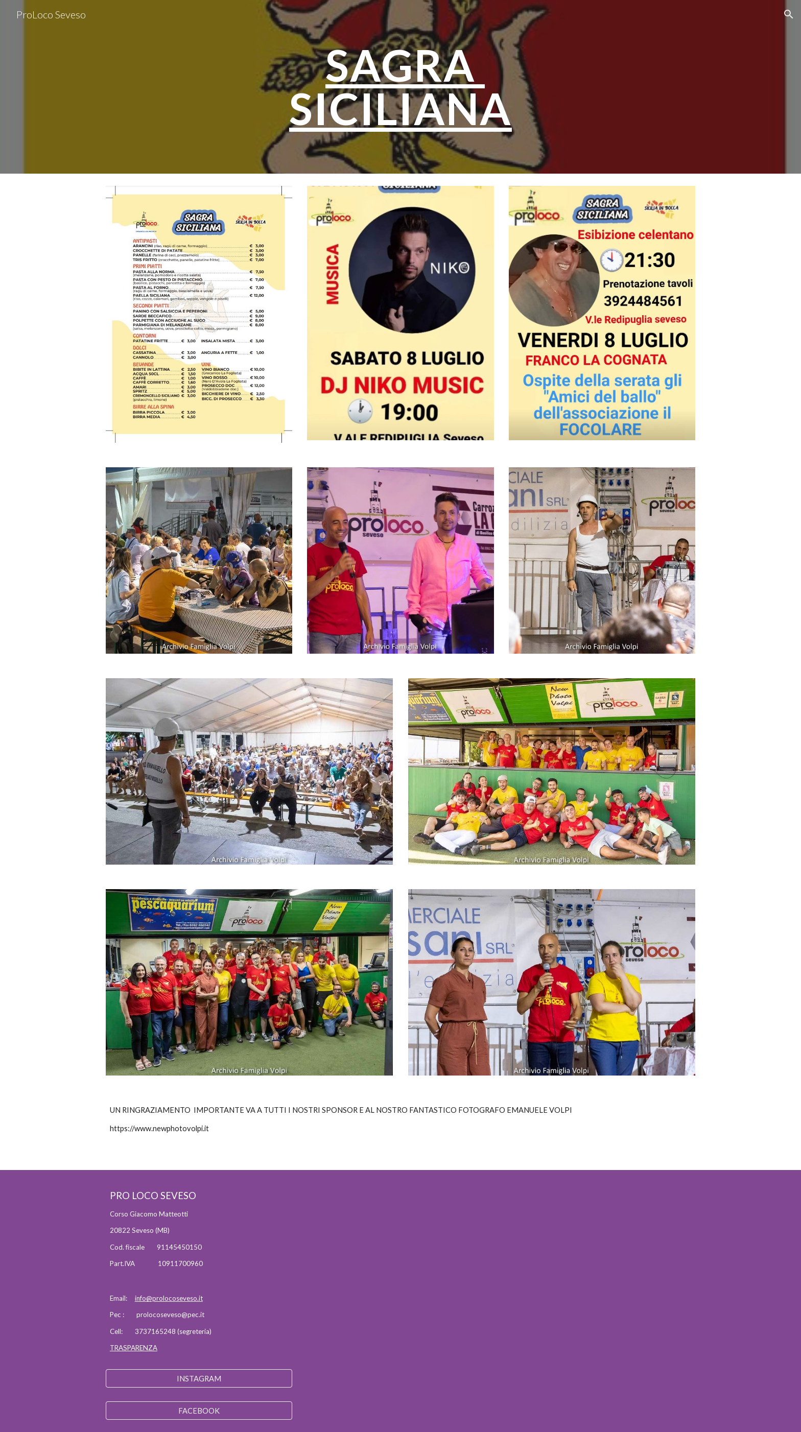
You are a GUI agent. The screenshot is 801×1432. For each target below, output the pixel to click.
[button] (788, 14)
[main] (400, 87)
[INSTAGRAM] (199, 1378)
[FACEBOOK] (199, 1410)
